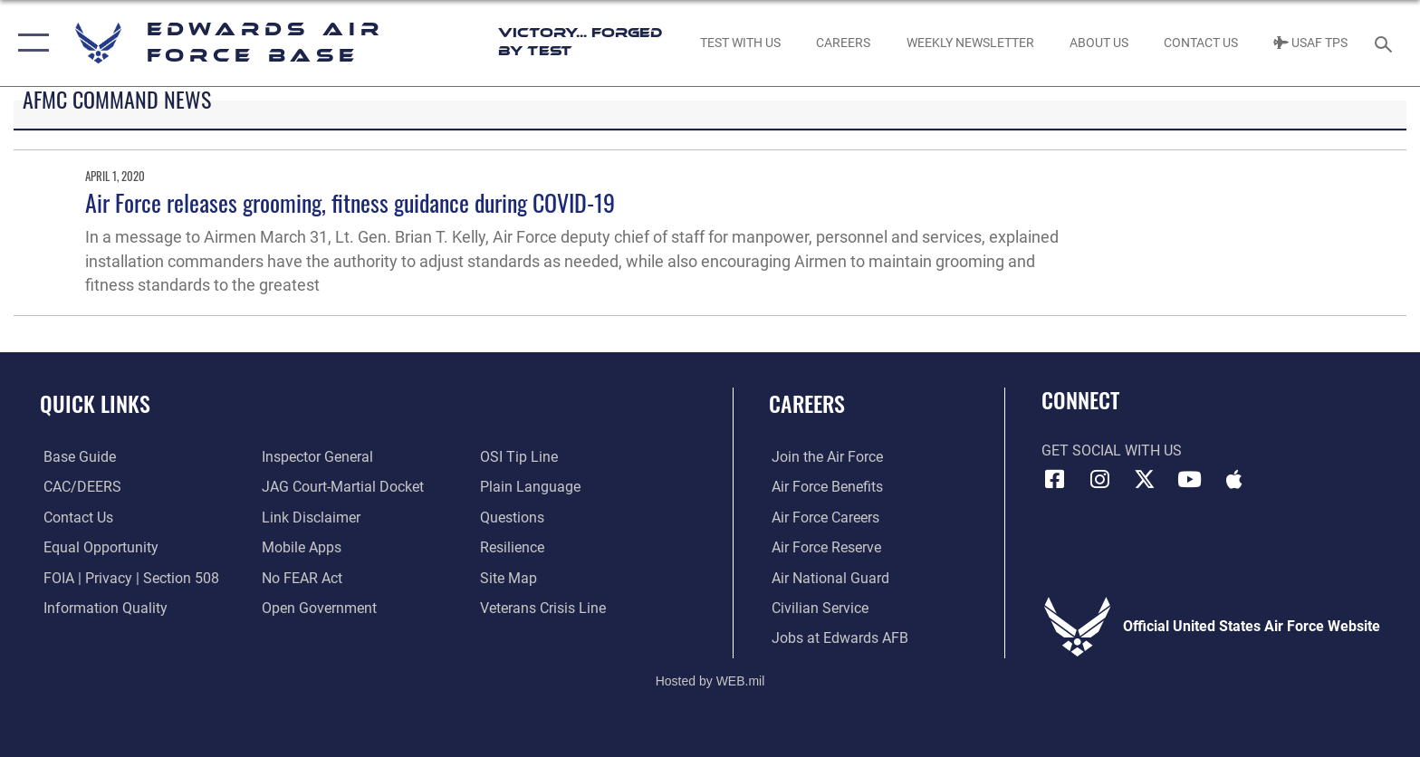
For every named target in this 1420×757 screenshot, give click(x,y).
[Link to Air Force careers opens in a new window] (823, 517)
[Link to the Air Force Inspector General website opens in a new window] (316, 456)
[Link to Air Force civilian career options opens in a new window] (817, 608)
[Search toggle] (1386, 43)
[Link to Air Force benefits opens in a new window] (824, 486)
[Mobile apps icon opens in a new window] (1234, 479)
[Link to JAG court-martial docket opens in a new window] (342, 486)
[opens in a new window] (76, 456)
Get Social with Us (1111, 450)
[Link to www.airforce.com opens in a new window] (824, 456)
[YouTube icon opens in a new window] (1190, 479)
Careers (807, 403)
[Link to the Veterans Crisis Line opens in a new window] (544, 608)
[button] (29, 43)
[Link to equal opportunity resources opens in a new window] (97, 547)
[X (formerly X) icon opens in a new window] (1144, 479)
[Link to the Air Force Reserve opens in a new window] (823, 547)
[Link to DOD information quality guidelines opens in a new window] (102, 608)
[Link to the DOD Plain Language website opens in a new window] (531, 486)
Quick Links (95, 403)
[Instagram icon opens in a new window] (1099, 479)
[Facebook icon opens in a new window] (1055, 479)
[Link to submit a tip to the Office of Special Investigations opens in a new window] (520, 456)
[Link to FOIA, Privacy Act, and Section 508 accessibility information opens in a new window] (128, 577)
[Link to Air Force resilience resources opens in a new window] (513, 547)
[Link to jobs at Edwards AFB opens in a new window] (837, 638)
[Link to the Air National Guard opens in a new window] (828, 577)
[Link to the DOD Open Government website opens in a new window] (318, 608)
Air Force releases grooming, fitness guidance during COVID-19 (350, 202)
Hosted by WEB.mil (710, 680)
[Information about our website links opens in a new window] (310, 517)
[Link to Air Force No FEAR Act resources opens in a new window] (301, 577)
